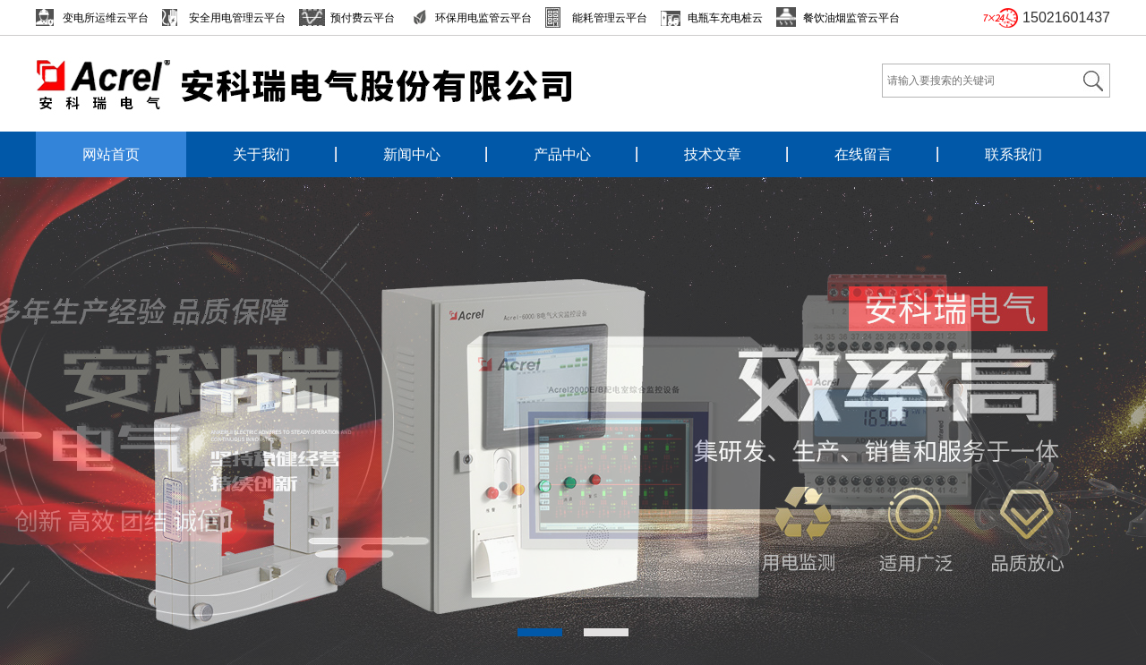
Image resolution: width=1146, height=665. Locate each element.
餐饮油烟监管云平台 (851, 18)
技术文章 (712, 154)
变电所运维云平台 (106, 18)
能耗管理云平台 (609, 18)
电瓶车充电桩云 (725, 18)
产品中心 (562, 154)
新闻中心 (411, 154)
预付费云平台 (362, 18)
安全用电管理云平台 (237, 18)
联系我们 (1013, 154)
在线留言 (863, 154)
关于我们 (261, 154)
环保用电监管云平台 (483, 18)
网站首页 (111, 154)
